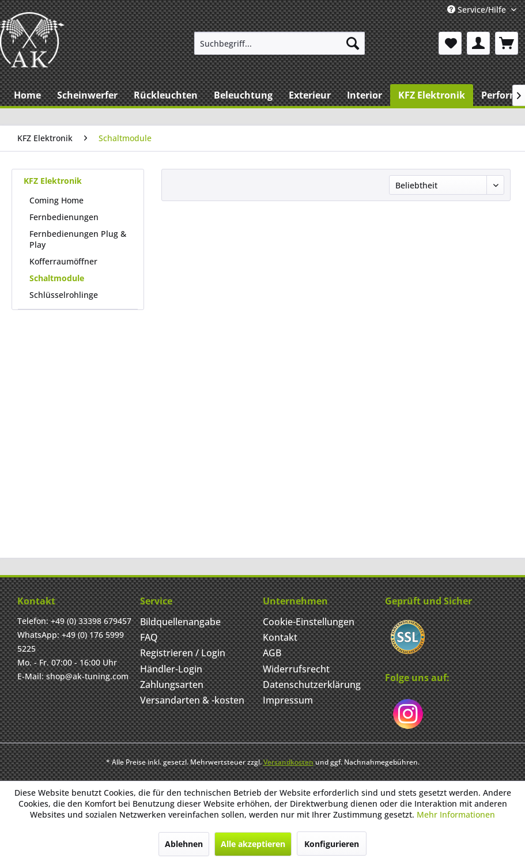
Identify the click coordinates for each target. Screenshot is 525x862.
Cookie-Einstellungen (308, 621)
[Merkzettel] (450, 43)
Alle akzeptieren (253, 843)
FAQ (149, 637)
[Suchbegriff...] (279, 43)
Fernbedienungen (64, 216)
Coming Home (56, 200)
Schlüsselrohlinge (63, 294)
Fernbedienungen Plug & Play (77, 239)
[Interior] (364, 95)
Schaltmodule (56, 278)
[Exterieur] (310, 95)
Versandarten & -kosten (192, 700)
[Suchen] (353, 43)
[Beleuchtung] (243, 95)
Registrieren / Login (182, 652)
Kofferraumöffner (63, 261)
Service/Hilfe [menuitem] (477, 9)
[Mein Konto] (478, 43)
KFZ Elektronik (53, 180)
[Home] (27, 95)
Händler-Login (171, 669)
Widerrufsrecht (296, 669)
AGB (272, 652)
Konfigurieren (331, 843)
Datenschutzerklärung (312, 684)
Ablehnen (184, 843)
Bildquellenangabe (180, 621)
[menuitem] (279, 43)
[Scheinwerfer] (87, 95)
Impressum (288, 700)
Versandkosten (288, 762)
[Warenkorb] (506, 43)
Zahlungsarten (171, 684)
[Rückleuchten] (166, 95)
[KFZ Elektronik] (431, 95)
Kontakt (280, 637)
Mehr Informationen (456, 814)
